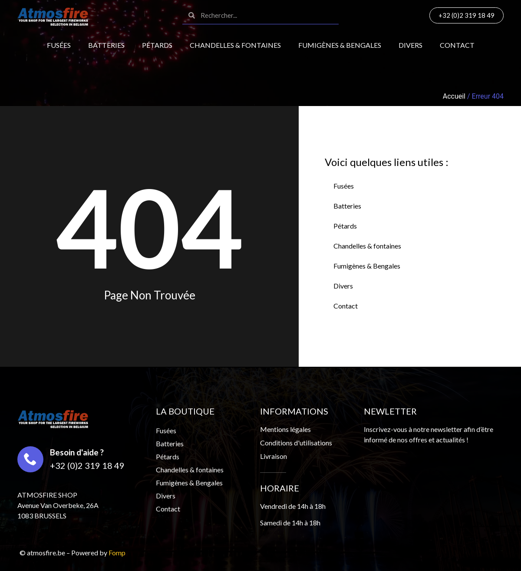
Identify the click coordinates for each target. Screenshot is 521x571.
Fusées (59, 45)
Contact (457, 45)
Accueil (454, 96)
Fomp (117, 552)
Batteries (106, 45)
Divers (410, 45)
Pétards (157, 45)
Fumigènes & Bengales (339, 45)
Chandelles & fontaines (235, 45)
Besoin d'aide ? (77, 452)
